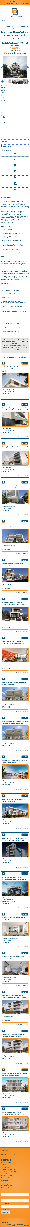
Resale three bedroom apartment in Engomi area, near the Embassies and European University (13, 644)
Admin (15, 1)
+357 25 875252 (7, 1175)
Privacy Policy (10, 3)
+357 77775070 (7, 1186)
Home (4, 1)
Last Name (4, 1197)
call (25, 347)
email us (13, 349)
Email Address (5, 1203)
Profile (10, 1)
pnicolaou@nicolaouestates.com (16, 53)
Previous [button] (2, 67)
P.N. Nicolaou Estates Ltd (11, 1221)
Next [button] (27, 67)
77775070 (5, 1173)
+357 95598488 (7, 1162)
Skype (4, 1164)
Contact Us (17, 3)
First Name (4, 1191)
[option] (15, 67)
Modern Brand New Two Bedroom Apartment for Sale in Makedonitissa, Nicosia (13, 369)
